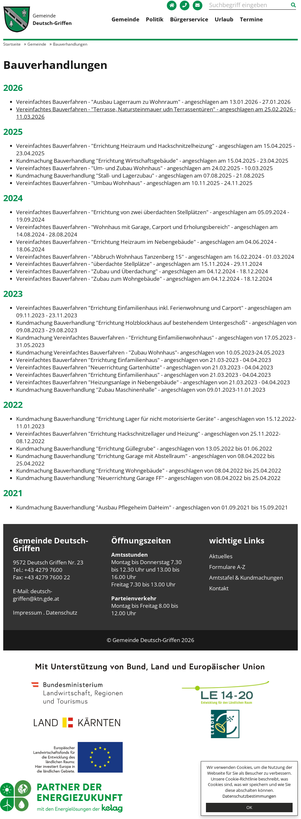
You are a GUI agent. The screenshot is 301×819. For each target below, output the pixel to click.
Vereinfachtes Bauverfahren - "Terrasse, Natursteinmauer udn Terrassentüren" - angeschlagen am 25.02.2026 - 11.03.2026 (156, 112)
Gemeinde (125, 19)
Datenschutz (61, 612)
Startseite (12, 44)
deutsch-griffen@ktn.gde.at (36, 594)
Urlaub (224, 19)
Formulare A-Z (227, 567)
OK (249, 807)
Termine (251, 19)
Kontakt (219, 588)
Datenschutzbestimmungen (249, 796)
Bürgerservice (189, 19)
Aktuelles (220, 556)
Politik (155, 19)
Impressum (27, 612)
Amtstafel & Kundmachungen (246, 577)
